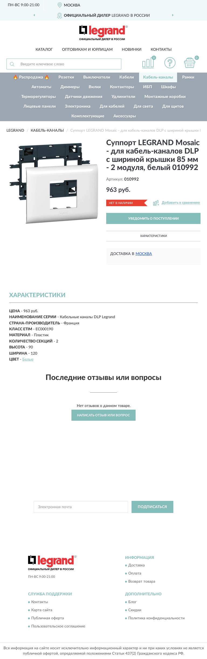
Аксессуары (124, 116)
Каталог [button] (44, 50)
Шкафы (168, 87)
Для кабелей (112, 106)
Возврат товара (141, 582)
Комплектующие (87, 116)
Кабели (126, 77)
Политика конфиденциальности (156, 618)
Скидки (134, 610)
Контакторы (122, 87)
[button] (170, 62)
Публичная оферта (47, 618)
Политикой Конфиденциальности (130, 519)
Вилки (95, 87)
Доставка (136, 566)
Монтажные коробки (165, 97)
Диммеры (70, 87)
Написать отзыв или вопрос (103, 415)
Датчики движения (83, 97)
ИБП (147, 87)
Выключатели (96, 77)
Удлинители (123, 97)
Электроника (78, 106)
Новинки (132, 50)
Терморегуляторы (38, 97)
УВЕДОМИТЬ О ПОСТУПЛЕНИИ (153, 218)
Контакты (161, 50)
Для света (143, 106)
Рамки (188, 77)
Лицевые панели (39, 106)
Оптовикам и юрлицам (87, 50)
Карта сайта (41, 610)
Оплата (134, 574)
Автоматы (41, 87)
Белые (27, 359)
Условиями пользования (97, 523)
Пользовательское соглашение (58, 626)
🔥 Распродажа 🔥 (31, 77)
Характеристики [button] (153, 236)
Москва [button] (144, 254)
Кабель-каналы (158, 77)
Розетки (66, 77)
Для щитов (173, 106)
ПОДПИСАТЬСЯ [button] (152, 507)
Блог (132, 602)
